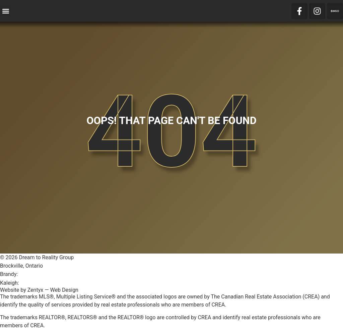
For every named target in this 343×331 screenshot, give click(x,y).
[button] (5, 10)
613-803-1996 (37, 283)
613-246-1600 (35, 274)
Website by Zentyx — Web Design (39, 290)
